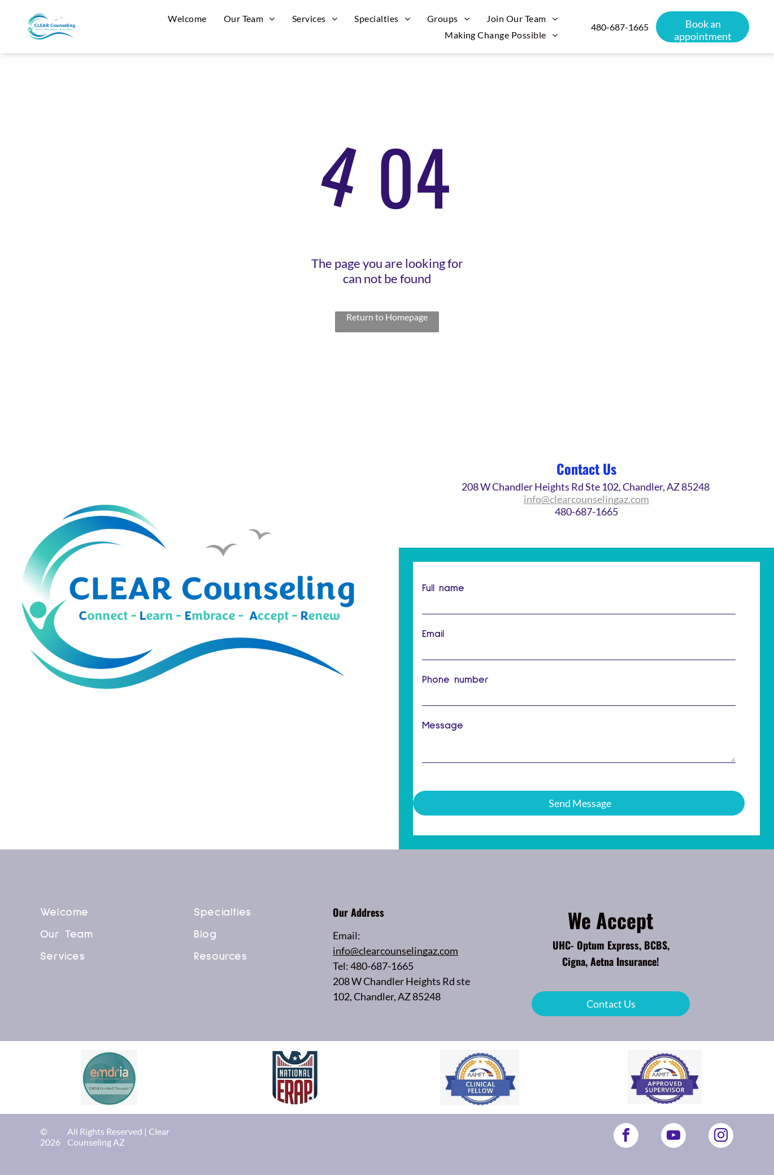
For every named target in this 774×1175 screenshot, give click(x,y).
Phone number (455, 692)
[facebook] (626, 1137)
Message (442, 738)
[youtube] (673, 1137)
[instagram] (720, 1137)
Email (433, 646)
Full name (443, 601)
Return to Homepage (387, 316)
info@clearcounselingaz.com (586, 499)
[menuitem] (187, 18)
